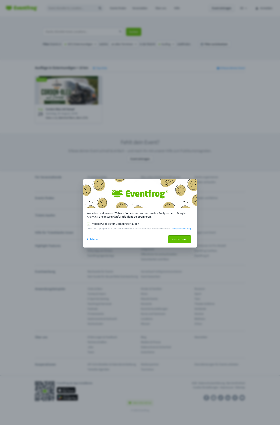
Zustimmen (180, 239)
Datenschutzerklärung (181, 228)
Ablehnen (93, 239)
